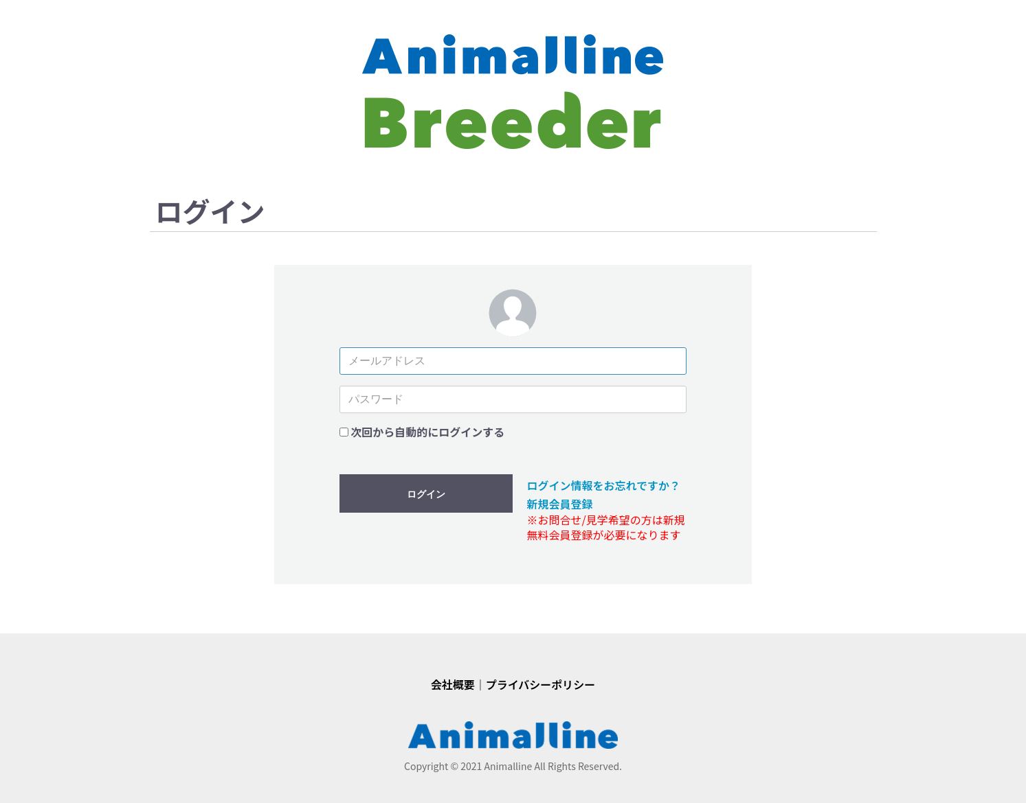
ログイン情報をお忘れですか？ (603, 485)
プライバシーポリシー (541, 684)
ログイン (426, 494)
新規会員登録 (559, 504)
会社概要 (453, 684)
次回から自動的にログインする (427, 431)
